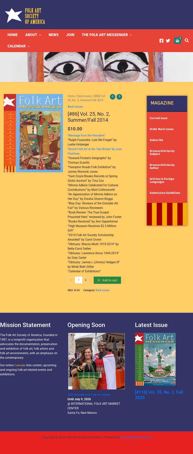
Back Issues (85, 96)
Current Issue (158, 118)
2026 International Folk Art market (90, 394)
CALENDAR (18, 46)
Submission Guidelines (165, 193)
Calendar (20, 365)
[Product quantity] (79, 279)
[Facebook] (161, 40)
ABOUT (33, 35)
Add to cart (110, 280)
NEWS (53, 35)
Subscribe (156, 140)
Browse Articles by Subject (162, 152)
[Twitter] (168, 40)
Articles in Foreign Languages (162, 180)
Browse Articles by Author (162, 166)
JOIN (69, 35)
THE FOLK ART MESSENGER (105, 35)
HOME (12, 35)
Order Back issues (162, 129)
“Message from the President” (87, 135)
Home (71, 96)
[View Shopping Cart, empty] (177, 40)
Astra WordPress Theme (136, 437)
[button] (39, 35)
